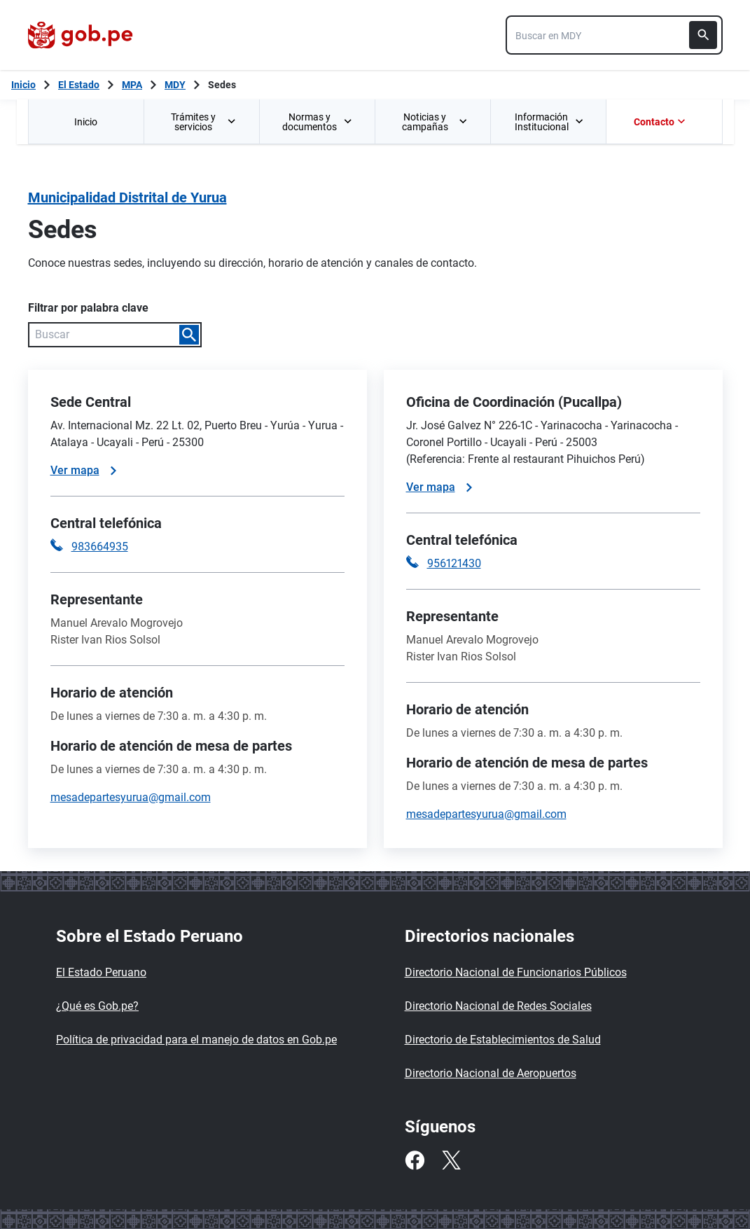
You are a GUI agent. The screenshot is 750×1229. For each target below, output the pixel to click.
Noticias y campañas (435, 121)
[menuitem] (86, 121)
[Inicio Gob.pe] (23, 84)
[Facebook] (414, 1160)
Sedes (222, 84)
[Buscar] (703, 35)
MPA (132, 84)
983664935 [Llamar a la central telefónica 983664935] (99, 546)
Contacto (661, 121)
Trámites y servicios (204, 121)
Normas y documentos (317, 121)
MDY (175, 84)
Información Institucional (549, 121)
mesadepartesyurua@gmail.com (130, 797)
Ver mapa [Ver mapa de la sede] (83, 470)
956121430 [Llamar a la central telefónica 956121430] (454, 563)
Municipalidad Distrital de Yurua (127, 197)
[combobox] (614, 35)
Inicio (85, 121)
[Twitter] (451, 1160)
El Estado (78, 84)
